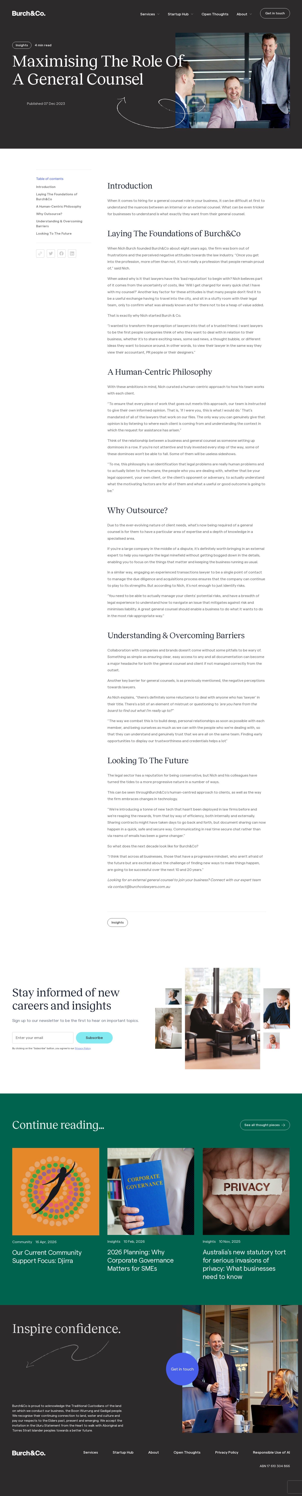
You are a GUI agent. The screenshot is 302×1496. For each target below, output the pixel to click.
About (242, 14)
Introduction (46, 192)
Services (147, 14)
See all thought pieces (265, 1130)
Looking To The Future (54, 239)
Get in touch (275, 13)
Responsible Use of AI (271, 1452)
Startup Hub (178, 14)
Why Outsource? (49, 219)
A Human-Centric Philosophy (58, 212)
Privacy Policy (82, 1054)
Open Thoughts (215, 14)
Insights (117, 928)
